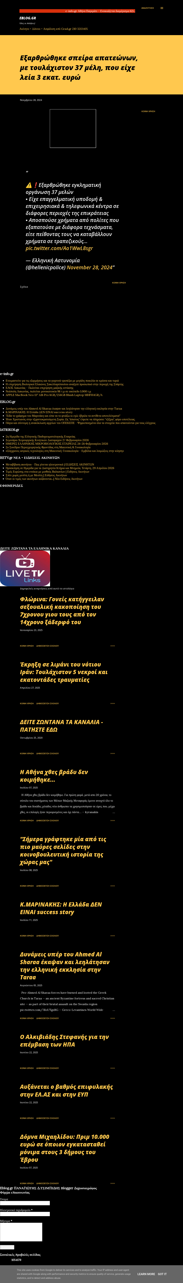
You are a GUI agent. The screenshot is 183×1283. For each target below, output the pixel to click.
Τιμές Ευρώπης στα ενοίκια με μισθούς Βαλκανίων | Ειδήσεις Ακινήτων (47, 471)
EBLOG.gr (27, 18)
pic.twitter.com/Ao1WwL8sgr (59, 248)
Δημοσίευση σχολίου (47, 645)
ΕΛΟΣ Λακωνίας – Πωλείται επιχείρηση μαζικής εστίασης (39, 388)
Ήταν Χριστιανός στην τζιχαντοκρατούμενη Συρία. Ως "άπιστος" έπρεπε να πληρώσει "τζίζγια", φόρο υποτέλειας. (70, 419)
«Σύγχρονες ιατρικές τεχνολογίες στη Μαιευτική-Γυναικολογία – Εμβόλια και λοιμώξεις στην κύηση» (65, 451)
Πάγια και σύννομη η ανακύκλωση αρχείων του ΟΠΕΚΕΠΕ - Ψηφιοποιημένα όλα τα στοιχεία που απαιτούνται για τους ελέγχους (81, 423)
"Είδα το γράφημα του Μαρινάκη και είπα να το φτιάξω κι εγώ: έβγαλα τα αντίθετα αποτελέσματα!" (63, 415)
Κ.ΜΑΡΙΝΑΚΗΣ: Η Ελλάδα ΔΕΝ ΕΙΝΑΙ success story (39, 412)
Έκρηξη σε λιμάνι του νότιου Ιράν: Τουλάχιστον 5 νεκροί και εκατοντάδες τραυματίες (64, 672)
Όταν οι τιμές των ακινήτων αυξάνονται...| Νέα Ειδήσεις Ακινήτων (44, 478)
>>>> (112, 645)
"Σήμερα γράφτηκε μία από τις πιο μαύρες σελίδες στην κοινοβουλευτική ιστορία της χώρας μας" (63, 850)
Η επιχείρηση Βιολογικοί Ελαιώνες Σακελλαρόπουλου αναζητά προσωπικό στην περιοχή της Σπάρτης (65, 384)
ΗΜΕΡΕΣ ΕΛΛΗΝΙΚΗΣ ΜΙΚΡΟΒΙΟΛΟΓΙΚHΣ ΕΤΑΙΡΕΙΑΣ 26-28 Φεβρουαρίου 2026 (57, 443)
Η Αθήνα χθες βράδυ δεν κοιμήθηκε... (54, 775)
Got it (162, 1274)
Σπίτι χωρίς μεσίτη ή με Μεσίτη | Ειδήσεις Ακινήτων (36, 475)
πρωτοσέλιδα (18, 545)
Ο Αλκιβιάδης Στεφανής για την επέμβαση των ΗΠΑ (64, 1040)
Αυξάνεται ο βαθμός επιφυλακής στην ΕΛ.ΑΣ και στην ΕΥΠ (66, 1090)
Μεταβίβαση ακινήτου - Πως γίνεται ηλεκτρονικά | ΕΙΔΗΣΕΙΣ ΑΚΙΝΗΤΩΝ (50, 464)
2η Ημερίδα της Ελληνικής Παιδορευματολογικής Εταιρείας (40, 436)
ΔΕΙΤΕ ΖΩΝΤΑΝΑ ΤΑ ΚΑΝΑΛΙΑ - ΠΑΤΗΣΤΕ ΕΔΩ (61, 725)
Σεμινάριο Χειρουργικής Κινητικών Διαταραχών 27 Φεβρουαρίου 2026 (47, 440)
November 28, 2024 (89, 267)
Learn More (146, 1274)
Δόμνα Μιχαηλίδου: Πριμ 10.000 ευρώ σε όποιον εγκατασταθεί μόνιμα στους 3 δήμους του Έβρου (64, 1148)
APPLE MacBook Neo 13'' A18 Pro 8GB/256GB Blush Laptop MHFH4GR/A (54, 395)
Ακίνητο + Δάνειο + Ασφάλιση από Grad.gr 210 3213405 (53, 29)
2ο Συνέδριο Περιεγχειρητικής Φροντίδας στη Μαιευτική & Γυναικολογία (48, 447)
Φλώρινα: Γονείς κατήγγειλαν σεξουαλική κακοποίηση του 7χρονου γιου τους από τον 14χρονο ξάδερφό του (62, 610)
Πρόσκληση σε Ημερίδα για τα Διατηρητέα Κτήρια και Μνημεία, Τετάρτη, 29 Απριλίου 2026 (60, 468)
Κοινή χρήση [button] (148, 111)
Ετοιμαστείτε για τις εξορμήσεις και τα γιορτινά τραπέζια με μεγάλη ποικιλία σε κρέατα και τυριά (62, 380)
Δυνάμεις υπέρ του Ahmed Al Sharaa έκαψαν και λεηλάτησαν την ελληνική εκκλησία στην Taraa (64, 408)
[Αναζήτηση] (147, 8)
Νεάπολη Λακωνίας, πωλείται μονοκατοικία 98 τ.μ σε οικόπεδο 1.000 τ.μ (48, 391)
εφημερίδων (27, 545)
